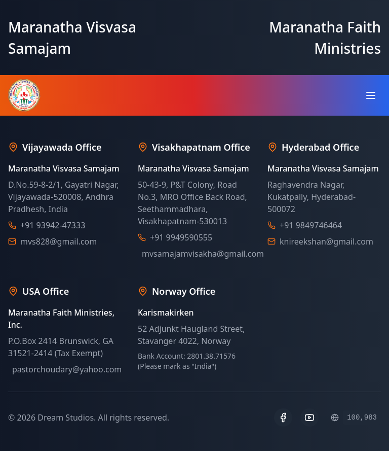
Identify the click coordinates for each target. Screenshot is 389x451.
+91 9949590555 (181, 237)
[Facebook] (283, 417)
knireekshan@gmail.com (326, 241)
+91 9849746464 (311, 225)
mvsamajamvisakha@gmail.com (203, 253)
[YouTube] (309, 417)
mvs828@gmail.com (58, 241)
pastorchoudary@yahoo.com (67, 369)
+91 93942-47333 (52, 225)
